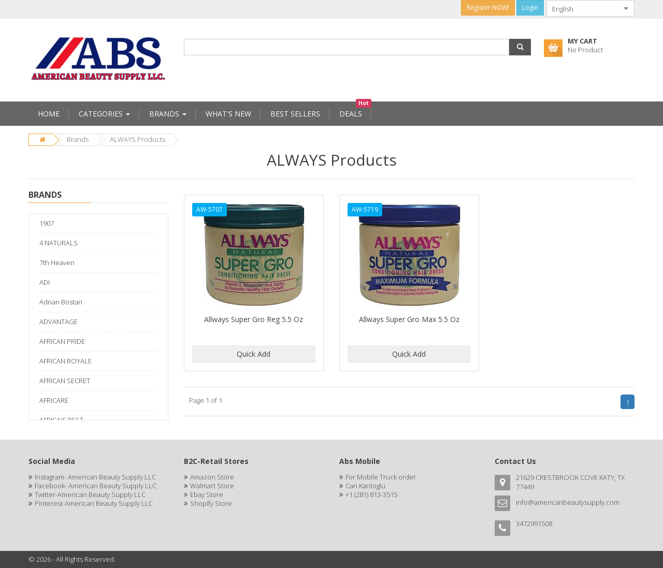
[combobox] (582, 8)
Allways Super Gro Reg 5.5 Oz (253, 319)
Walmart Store (212, 485)
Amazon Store (212, 477)
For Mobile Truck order (380, 477)
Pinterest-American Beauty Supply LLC (94, 503)
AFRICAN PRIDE (62, 341)
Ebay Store (206, 494)
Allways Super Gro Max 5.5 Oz (409, 319)
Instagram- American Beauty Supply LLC (95, 477)
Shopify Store (211, 503)
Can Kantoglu (365, 485)
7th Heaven (57, 262)
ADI (44, 282)
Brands (78, 139)
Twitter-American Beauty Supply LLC (90, 494)
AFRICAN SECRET (64, 380)
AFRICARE (53, 400)
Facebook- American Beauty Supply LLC (95, 485)
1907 (46, 223)
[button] (520, 47)
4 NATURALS (58, 242)
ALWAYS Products (137, 139)
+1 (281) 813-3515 (371, 494)
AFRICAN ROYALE (65, 361)
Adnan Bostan (60, 302)
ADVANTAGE (58, 321)
